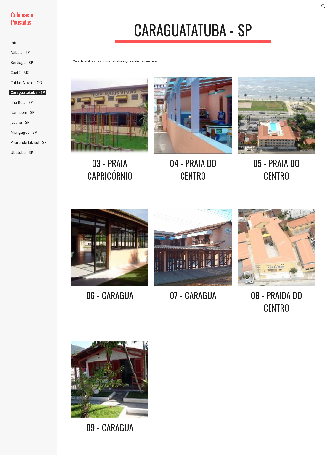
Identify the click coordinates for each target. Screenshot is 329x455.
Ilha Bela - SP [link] (22, 102)
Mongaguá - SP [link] (24, 132)
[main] (193, 32)
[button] (323, 6)
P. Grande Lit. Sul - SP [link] (29, 142)
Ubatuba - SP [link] (22, 152)
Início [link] (15, 42)
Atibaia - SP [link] (20, 52)
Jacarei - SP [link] (20, 122)
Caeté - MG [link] (20, 72)
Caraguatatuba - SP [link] (28, 92)
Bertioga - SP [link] (22, 62)
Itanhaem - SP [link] (22, 112)
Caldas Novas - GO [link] (26, 82)
